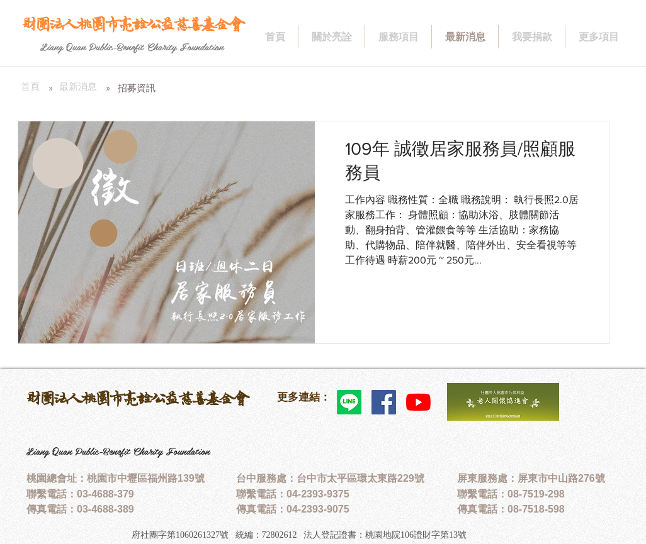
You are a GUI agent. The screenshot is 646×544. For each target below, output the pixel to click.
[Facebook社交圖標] (383, 402)
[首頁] (30, 87)
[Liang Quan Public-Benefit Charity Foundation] (132, 46)
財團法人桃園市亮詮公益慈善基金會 (137, 398)
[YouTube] (418, 402)
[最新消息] (78, 87)
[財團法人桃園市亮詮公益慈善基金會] (132, 24)
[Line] (349, 402)
